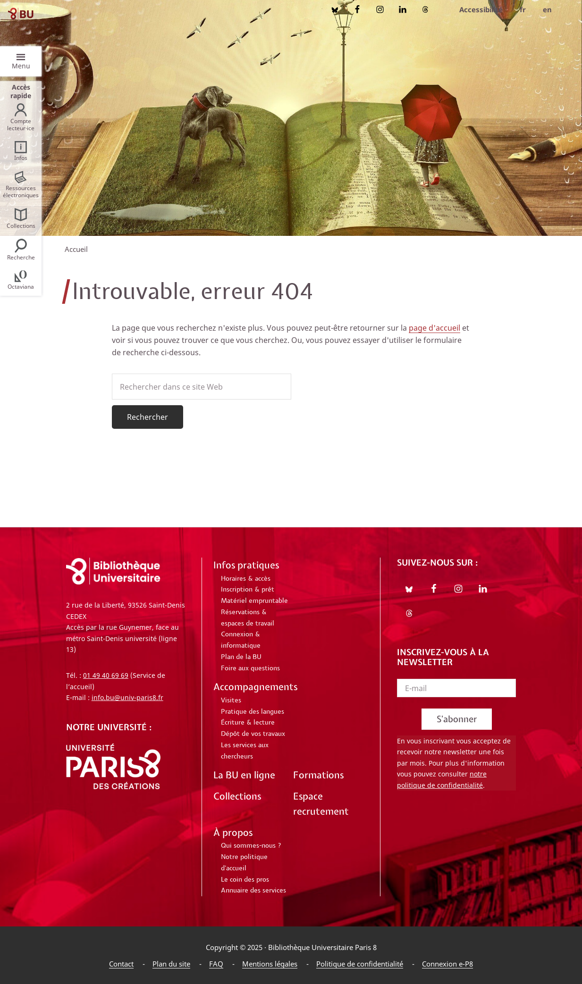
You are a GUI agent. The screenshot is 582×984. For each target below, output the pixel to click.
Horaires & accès (245, 579)
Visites (231, 700)
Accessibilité (481, 9)
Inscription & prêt (247, 589)
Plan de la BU (241, 657)
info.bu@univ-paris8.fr (127, 697)
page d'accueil (434, 328)
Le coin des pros (245, 880)
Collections (237, 796)
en (547, 9)
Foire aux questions (250, 668)
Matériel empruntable (254, 601)
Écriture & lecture (248, 722)
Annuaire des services (253, 890)
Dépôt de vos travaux (253, 734)
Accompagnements (255, 686)
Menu (21, 65)
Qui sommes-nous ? (251, 846)
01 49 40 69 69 (105, 675)
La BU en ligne (244, 774)
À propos (233, 832)
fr (523, 9)
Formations (318, 774)
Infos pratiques (246, 565)
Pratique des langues (252, 712)
